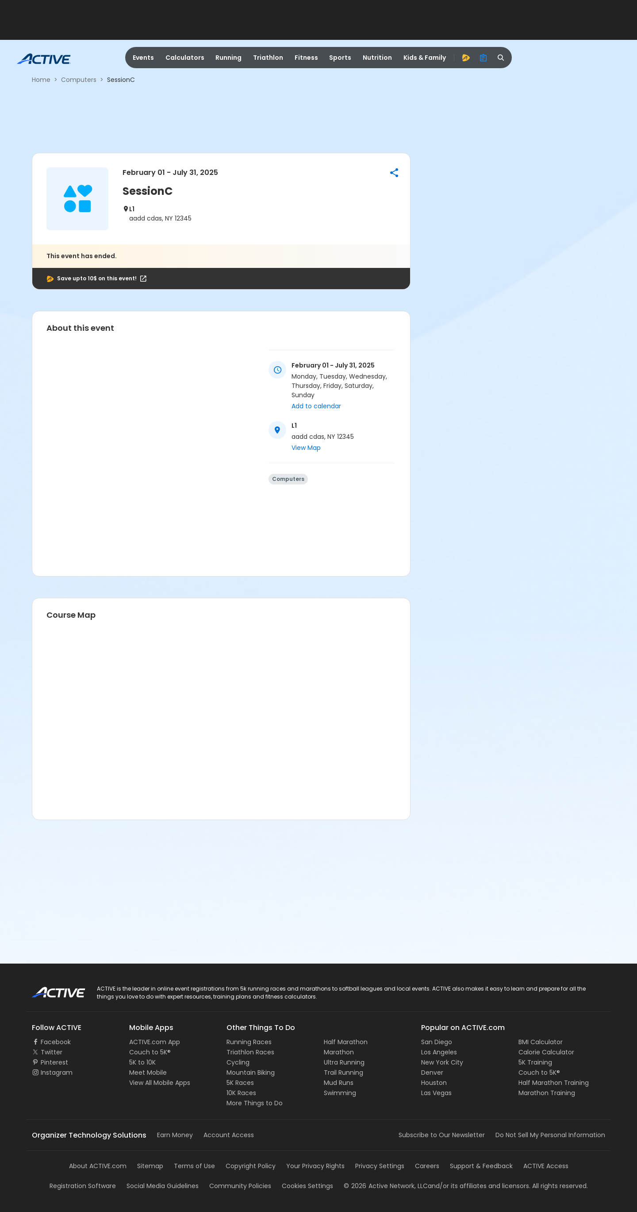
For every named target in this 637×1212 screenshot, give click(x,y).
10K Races (241, 1092)
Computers (78, 79)
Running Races (249, 1042)
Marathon (339, 1052)
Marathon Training (546, 1092)
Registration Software (83, 1185)
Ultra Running (344, 1062)
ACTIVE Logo (50, 989)
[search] (501, 58)
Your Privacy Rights (315, 1166)
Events (143, 57)
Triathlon (268, 57)
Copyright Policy (251, 1166)
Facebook (56, 1042)
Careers (427, 1166)
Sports (340, 57)
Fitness (306, 57)
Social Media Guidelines (163, 1185)
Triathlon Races (250, 1052)
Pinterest (54, 1062)
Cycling (237, 1062)
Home (41, 79)
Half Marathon (346, 1042)
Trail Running (343, 1072)
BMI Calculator (540, 1042)
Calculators (184, 57)
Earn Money (175, 1135)
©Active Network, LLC (386, 1185)
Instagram (57, 1072)
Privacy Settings (379, 1166)
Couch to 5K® (150, 1052)
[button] (394, 172)
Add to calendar (316, 406)
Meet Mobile (148, 1072)
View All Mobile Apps (159, 1082)
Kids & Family (424, 57)
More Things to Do (254, 1103)
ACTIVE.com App (154, 1042)
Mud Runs (338, 1082)
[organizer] (483, 58)
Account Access (228, 1135)
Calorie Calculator (546, 1052)
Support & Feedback (481, 1166)
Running (228, 57)
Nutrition (377, 57)
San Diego (436, 1042)
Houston (434, 1082)
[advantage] (466, 58)
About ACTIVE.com (98, 1166)
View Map (306, 447)
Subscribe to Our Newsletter (442, 1135)
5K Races (240, 1082)
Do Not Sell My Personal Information (550, 1135)
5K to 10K (142, 1062)
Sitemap (150, 1166)
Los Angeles (439, 1052)
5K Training (535, 1062)
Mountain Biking (250, 1072)
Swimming (340, 1092)
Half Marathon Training (553, 1082)
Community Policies (240, 1185)
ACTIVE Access (545, 1166)
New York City (442, 1062)
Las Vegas (436, 1092)
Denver (432, 1072)
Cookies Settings (307, 1185)
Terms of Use (194, 1166)
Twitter (51, 1052)
